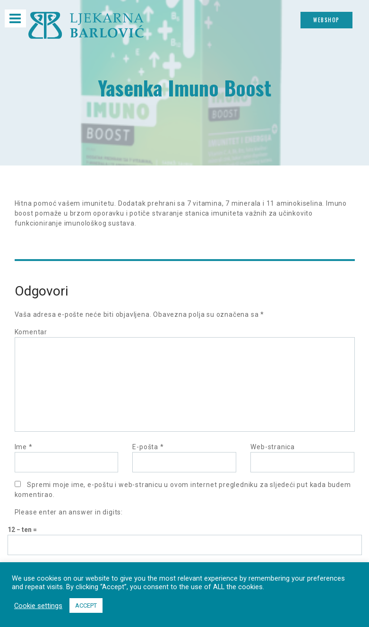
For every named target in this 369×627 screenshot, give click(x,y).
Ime (24, 447)
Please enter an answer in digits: (69, 512)
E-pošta (147, 447)
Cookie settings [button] (38, 605)
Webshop (326, 20)
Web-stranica (272, 447)
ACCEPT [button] (86, 605)
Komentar (31, 332)
